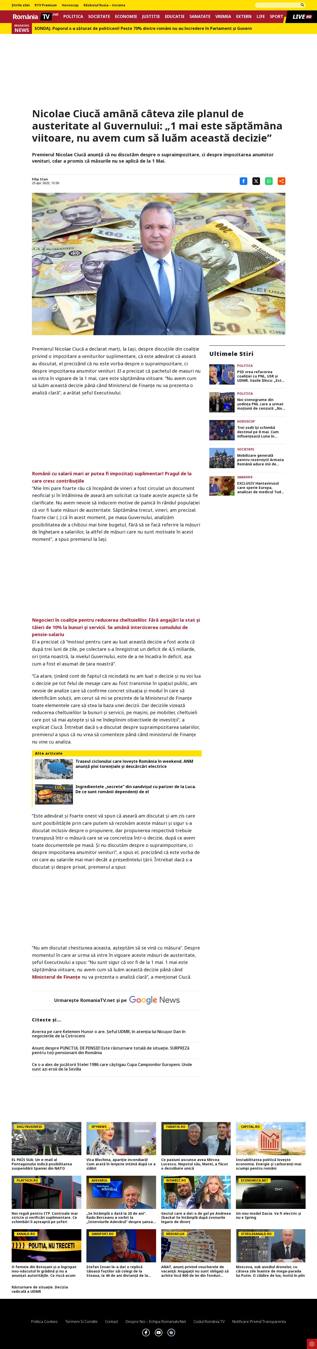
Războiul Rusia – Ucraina (104, 5)
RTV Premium (46, 5)
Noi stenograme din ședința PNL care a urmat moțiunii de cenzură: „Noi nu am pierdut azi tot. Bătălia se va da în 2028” (260, 404)
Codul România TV (209, 1321)
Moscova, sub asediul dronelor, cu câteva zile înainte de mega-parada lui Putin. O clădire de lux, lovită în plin (270, 1271)
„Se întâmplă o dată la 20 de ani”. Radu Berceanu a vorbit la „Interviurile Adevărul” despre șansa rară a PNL (119, 1217)
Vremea (223, 16)
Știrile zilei (21, 5)
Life (261, 16)
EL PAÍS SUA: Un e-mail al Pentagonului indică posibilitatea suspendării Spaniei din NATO (42, 1164)
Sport (276, 16)
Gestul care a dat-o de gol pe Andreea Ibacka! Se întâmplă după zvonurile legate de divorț (196, 1217)
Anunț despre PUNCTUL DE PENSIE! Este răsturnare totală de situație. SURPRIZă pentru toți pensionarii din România (110, 1050)
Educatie (174, 16)
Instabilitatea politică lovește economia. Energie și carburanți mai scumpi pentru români (268, 1164)
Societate (99, 16)
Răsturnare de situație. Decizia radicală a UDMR (40, 1289)
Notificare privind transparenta (259, 1321)
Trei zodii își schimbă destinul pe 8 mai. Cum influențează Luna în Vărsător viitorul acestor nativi (259, 432)
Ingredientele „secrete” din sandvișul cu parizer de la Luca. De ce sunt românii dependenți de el (136, 789)
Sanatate (200, 16)
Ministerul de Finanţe (56, 977)
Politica (73, 16)
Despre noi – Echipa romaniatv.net (156, 1321)
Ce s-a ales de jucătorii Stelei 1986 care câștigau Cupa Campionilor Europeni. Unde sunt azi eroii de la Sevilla (112, 1066)
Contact (111, 1321)
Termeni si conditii (81, 1321)
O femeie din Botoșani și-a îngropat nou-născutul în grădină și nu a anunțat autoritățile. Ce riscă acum (44, 1271)
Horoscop (70, 5)
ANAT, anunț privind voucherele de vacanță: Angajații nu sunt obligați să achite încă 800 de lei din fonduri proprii (195, 1271)
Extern (244, 16)
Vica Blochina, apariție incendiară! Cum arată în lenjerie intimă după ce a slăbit (121, 1164)
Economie (126, 16)
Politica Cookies (44, 1321)
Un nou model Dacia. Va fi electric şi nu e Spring (268, 1215)
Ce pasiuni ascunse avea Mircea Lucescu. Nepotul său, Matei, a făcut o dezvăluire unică (194, 1164)
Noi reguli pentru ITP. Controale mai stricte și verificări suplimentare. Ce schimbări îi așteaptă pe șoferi (45, 1217)
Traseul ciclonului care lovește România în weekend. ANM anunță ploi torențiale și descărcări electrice (134, 764)
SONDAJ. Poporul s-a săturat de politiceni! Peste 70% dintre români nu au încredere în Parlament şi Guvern (143, 28)
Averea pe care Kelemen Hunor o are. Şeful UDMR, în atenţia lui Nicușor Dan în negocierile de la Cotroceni (108, 1034)
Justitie (151, 16)
